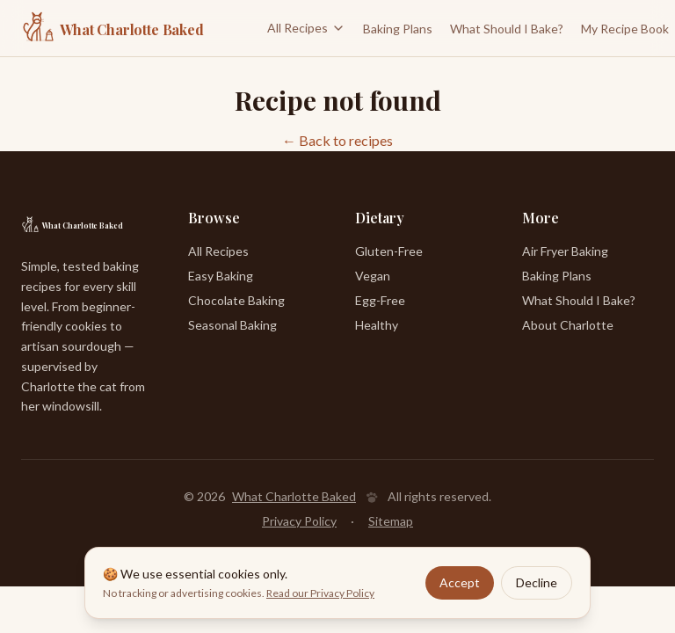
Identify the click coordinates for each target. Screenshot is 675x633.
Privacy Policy (299, 520)
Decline (536, 582)
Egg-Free (380, 300)
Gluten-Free (389, 251)
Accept (459, 582)
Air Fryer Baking (565, 251)
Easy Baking (220, 275)
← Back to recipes (337, 140)
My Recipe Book (625, 28)
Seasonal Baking (232, 324)
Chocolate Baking (236, 300)
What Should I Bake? (506, 28)
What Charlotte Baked (294, 496)
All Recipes (306, 27)
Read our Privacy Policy (320, 593)
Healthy (376, 324)
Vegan (372, 275)
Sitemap (390, 520)
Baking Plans (397, 28)
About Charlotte (567, 324)
